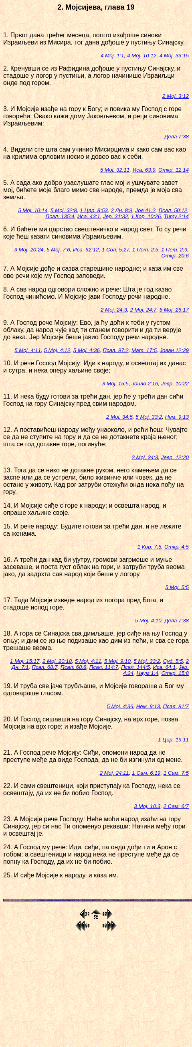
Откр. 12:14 (173, 170)
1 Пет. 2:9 (174, 250)
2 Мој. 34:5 (119, 417)
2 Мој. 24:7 (143, 310)
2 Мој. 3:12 (175, 96)
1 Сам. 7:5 (176, 773)
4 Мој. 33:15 (174, 56)
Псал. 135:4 (59, 216)
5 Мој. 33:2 (148, 417)
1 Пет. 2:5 (145, 250)
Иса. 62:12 (86, 250)
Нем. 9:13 (177, 417)
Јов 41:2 (145, 210)
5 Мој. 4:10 (148, 621)
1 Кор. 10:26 (146, 216)
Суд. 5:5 (173, 661)
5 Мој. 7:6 (58, 250)
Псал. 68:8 (73, 667)
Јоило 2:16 (144, 384)
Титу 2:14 (176, 216)
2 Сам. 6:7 (176, 806)
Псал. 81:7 (176, 706)
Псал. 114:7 (103, 667)
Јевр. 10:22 (175, 384)
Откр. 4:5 (176, 547)
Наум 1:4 (147, 673)
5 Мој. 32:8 (64, 210)
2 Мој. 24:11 (114, 773)
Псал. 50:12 (172, 210)
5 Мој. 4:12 (57, 350)
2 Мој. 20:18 (57, 661)
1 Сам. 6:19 (146, 773)
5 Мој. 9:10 (117, 661)
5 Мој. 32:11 (114, 170)
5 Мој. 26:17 (174, 310)
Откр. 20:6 (175, 256)
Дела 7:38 (176, 137)
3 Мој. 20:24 (28, 250)
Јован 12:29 (174, 350)
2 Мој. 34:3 (144, 457)
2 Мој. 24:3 (114, 310)
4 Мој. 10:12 (141, 56)
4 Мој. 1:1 (112, 56)
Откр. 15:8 (175, 673)
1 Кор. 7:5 (149, 547)
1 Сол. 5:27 (115, 250)
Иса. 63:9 (144, 170)
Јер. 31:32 (115, 216)
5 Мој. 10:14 (32, 210)
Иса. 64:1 (164, 667)
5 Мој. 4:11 (27, 350)
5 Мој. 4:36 (86, 350)
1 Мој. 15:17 (24, 661)
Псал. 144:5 (135, 667)
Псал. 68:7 (44, 667)
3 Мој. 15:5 (115, 384)
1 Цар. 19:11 (173, 740)
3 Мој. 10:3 (147, 806)
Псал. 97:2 (115, 350)
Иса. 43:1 (88, 216)
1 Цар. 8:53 (93, 210)
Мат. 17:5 (144, 350)
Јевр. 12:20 (175, 457)
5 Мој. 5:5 (177, 587)
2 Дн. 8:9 (121, 210)
